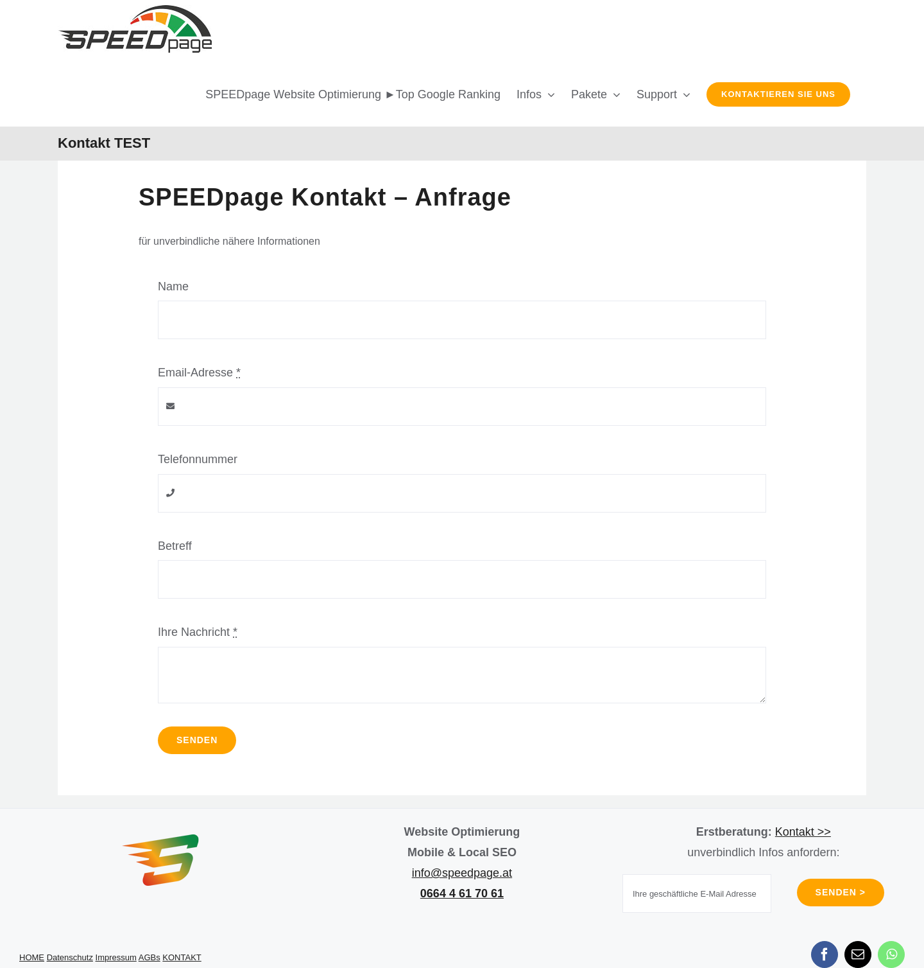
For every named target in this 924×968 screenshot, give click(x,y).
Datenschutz (70, 957)
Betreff (175, 546)
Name (173, 286)
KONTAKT (181, 957)
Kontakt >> (803, 831)
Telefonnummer (197, 459)
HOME (31, 957)
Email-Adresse (199, 372)
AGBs (149, 957)
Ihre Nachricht (197, 632)
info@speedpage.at (462, 873)
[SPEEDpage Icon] (160, 840)
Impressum (116, 957)
